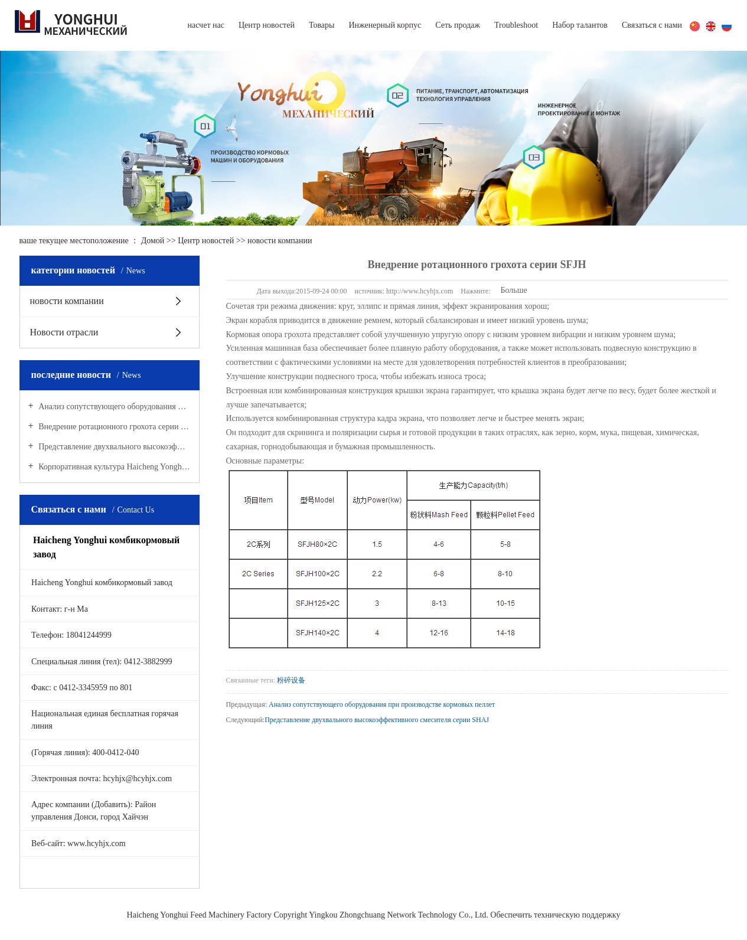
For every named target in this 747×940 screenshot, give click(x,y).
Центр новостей (267, 25)
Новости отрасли (64, 332)
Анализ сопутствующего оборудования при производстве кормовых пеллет (114, 406)
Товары (322, 25)
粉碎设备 (291, 680)
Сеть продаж (457, 25)
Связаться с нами (652, 25)
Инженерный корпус (384, 25)
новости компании (279, 240)
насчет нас (205, 25)
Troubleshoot (516, 25)
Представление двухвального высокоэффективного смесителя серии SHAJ (114, 446)
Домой (153, 240)
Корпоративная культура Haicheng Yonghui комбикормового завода (114, 466)
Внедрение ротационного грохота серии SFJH (114, 426)
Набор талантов (580, 25)
